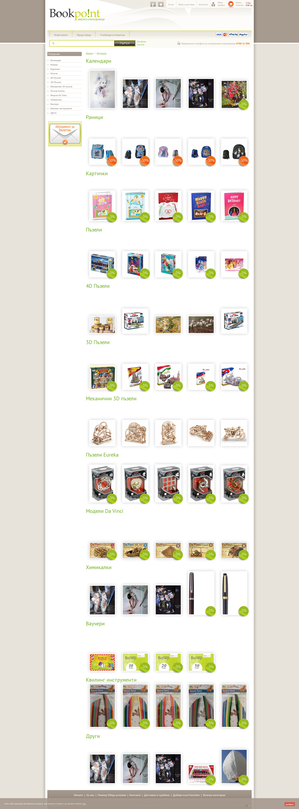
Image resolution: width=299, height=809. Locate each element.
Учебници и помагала (112, 34)
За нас (171, 4)
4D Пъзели (55, 77)
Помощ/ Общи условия (112, 795)
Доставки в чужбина (157, 795)
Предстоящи (84, 34)
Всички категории (214, 795)
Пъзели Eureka (57, 91)
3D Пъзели (55, 82)
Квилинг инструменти (61, 108)
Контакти (203, 4)
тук (84, 803)
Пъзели (54, 73)
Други (53, 112)
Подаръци (54, 54)
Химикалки (56, 99)
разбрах (290, 804)
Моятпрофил (221, 3)
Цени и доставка (186, 4)
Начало (89, 53)
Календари (55, 60)
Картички (55, 69)
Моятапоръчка (240, 3)
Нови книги (61, 34)
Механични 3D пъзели (61, 86)
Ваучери (54, 104)
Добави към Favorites (186, 795)
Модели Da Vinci (58, 95)
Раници (54, 64)
